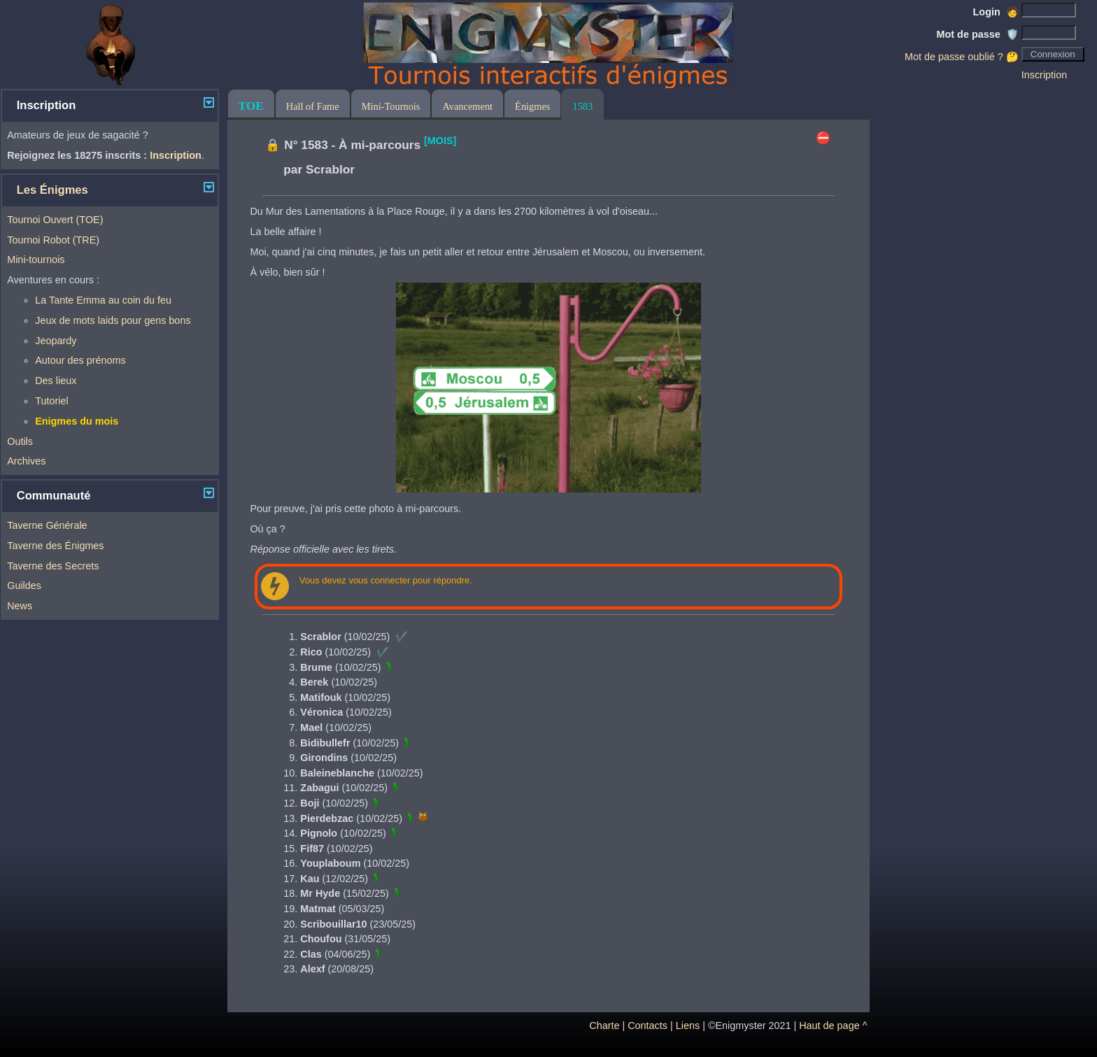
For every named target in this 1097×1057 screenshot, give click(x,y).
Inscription (1044, 74)
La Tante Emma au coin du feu (103, 300)
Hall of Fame (312, 106)
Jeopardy (55, 340)
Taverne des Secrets (53, 566)
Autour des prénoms (80, 360)
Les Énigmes (52, 190)
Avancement (467, 106)
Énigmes (532, 106)
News (19, 605)
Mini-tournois (35, 259)
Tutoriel (51, 400)
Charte (604, 1025)
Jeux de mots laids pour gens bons (112, 320)
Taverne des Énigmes (55, 545)
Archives (26, 461)
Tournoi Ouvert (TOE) (55, 219)
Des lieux (55, 380)
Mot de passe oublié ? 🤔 (962, 56)
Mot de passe (978, 34)
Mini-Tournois (391, 106)
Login (996, 11)
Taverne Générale (47, 525)
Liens (688, 1025)
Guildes (24, 585)
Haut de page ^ (833, 1025)
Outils (20, 441)
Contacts (647, 1025)
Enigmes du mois (76, 421)
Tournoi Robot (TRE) (53, 240)
